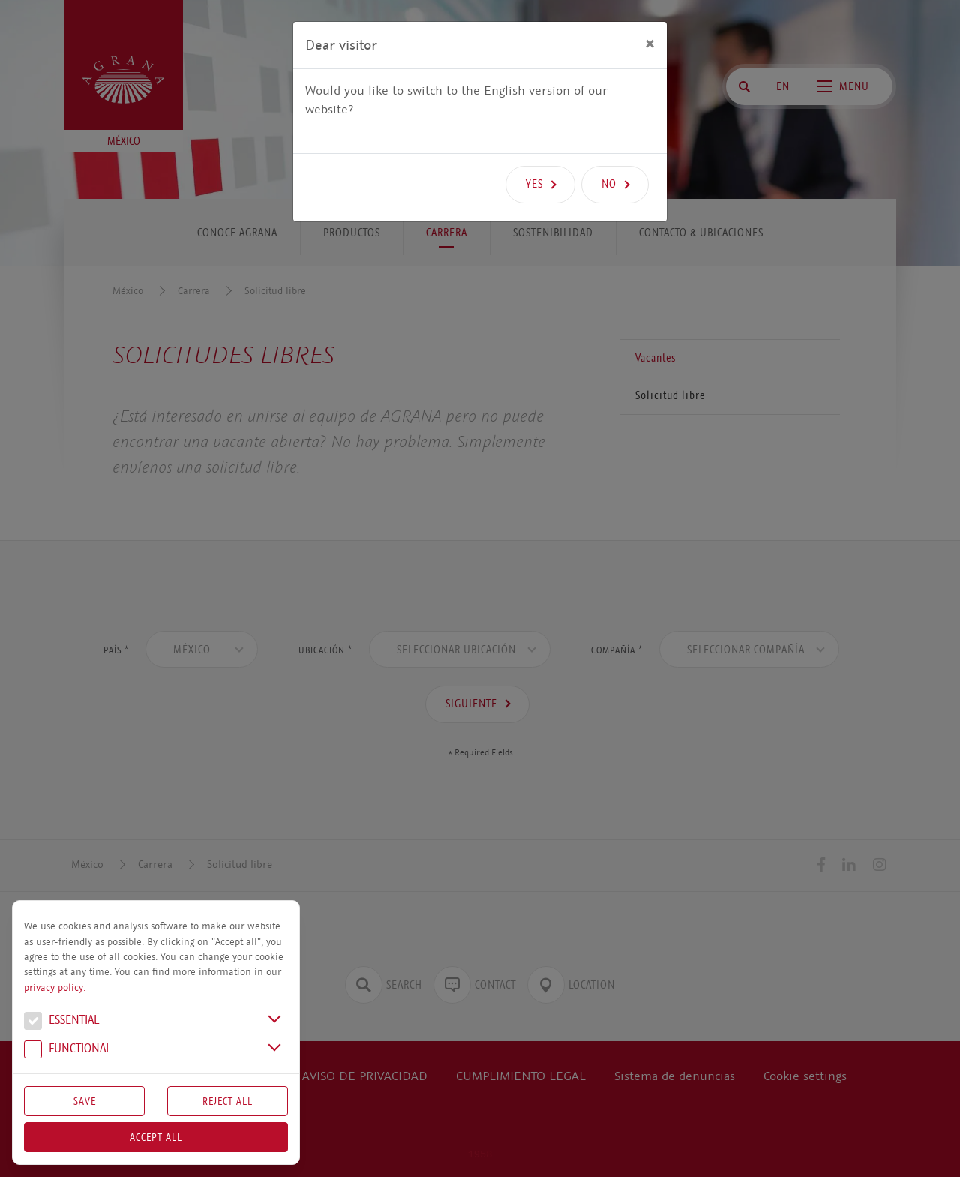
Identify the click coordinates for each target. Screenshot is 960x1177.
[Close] (650, 43)
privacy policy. (55, 988)
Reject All (227, 1101)
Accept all (156, 1137)
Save (85, 1101)
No (609, 183)
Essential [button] (61, 1021)
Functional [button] (67, 1050)
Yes (534, 183)
